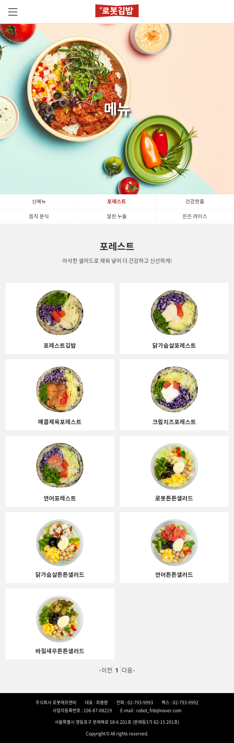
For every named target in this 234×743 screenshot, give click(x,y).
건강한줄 (194, 201)
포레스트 (116, 201)
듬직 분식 (39, 216)
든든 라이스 (195, 216)
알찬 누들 (117, 216)
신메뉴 (39, 201)
